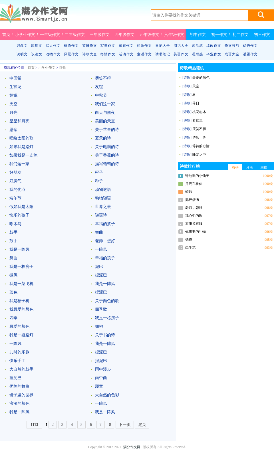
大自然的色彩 (107, 395)
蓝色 (13, 292)
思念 (13, 130)
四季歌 (101, 309)
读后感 (197, 46)
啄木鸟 (15, 224)
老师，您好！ (107, 241)
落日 (195, 103)
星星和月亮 (19, 121)
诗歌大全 (89, 54)
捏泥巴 (101, 275)
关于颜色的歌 (107, 301)
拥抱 (99, 326)
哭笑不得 (103, 78)
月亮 (13, 112)
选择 (188, 240)
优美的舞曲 (19, 386)
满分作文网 (131, 447)
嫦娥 (13, 95)
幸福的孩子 (105, 224)
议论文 (36, 54)
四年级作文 (124, 34)
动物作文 (53, 54)
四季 (13, 318)
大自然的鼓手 (21, 369)
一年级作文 (50, 34)
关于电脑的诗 (107, 147)
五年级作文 (149, 34)
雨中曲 (101, 378)
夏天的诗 (103, 138)
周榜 (263, 167)
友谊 (99, 87)
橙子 (99, 172)
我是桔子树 (19, 301)
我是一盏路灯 (21, 335)
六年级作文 (174, 34)
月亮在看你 (193, 184)
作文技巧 (232, 46)
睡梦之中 (199, 155)
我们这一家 (105, 104)
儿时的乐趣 (19, 352)
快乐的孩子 (19, 215)
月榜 (249, 167)
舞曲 (99, 232)
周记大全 (181, 46)
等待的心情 (200, 146)
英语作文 (181, 54)
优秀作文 (250, 46)
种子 (99, 181)
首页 (6, 34)
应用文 (36, 46)
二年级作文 (75, 34)
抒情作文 (107, 54)
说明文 (22, 54)
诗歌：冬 (199, 137)
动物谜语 (103, 189)
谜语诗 (101, 215)
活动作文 (126, 54)
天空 (13, 104)
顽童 (99, 386)
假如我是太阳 (21, 207)
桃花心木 (199, 112)
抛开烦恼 (192, 200)
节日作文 (89, 46)
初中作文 (198, 34)
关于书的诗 (105, 335)
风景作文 (71, 54)
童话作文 (144, 54)
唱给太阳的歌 (21, 138)
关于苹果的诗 (107, 130)
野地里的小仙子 (197, 176)
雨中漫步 (103, 369)
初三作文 (262, 34)
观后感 (197, 54)
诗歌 (62, 68)
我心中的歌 (193, 216)
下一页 (125, 424)
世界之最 (103, 207)
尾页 (142, 424)
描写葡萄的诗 (107, 164)
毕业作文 (213, 54)
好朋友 (15, 172)
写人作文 (53, 46)
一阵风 (101, 249)
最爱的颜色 (19, 326)
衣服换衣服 (193, 224)
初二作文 (241, 34)
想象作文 (144, 46)
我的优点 (17, 189)
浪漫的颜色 (19, 403)
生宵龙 (15, 87)
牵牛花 (190, 248)
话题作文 (250, 54)
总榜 (235, 167)
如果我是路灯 (21, 147)
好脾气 (15, 181)
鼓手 (13, 232)
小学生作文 (25, 34)
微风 (13, 275)
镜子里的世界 (21, 395)
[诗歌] (187, 78)
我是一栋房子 (21, 266)
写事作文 (107, 46)
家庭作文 (126, 46)
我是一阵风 (19, 249)
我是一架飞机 (21, 284)
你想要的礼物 (195, 232)
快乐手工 (17, 361)
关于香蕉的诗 (107, 155)
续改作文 (213, 46)
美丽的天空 (105, 121)
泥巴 (99, 266)
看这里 (197, 120)
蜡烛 (188, 192)
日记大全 (162, 46)
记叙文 (22, 46)
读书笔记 (162, 54)
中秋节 (101, 95)
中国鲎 (15, 78)
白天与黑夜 (105, 112)
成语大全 (232, 54)
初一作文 (219, 34)
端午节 (15, 198)
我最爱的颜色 (21, 309)
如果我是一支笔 (23, 155)
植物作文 (71, 46)
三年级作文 (100, 34)
